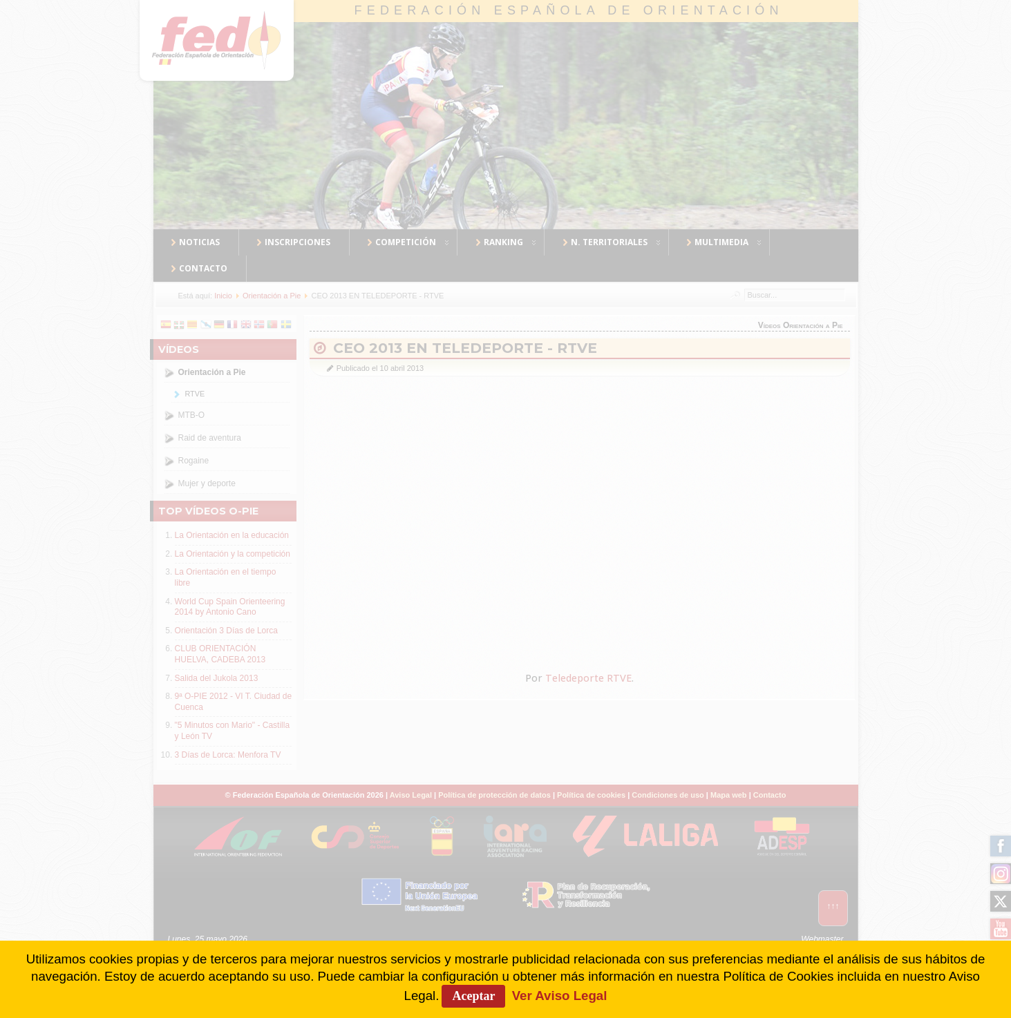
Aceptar (473, 996)
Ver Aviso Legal (559, 995)
